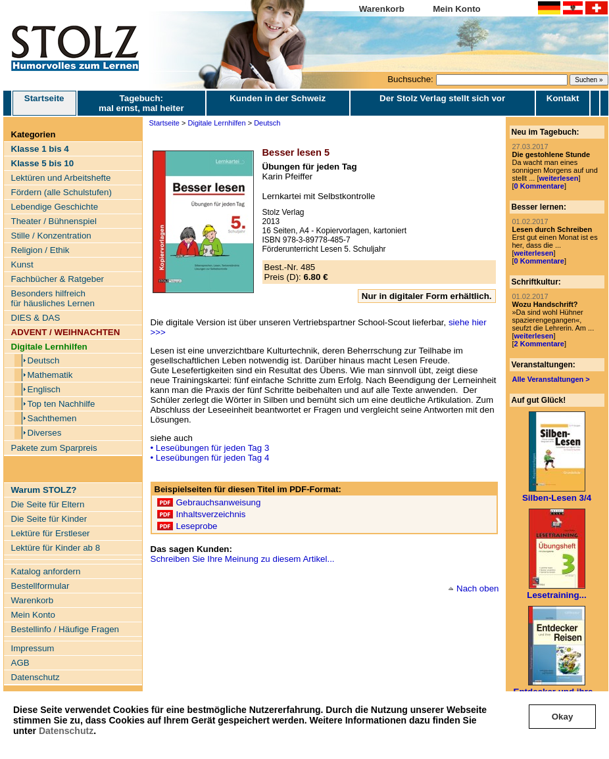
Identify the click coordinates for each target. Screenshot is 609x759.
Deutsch (44, 360)
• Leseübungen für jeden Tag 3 (210, 448)
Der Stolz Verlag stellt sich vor (442, 98)
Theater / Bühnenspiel (54, 221)
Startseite (44, 103)
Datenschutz (66, 730)
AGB (20, 663)
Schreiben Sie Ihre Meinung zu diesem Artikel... (243, 559)
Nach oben (477, 588)
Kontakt (563, 98)
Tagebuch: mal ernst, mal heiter (141, 103)
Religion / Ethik (40, 250)
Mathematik (50, 375)
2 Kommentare (539, 344)
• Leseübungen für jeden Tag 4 (210, 458)
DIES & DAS (36, 318)
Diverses (45, 433)
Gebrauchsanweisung (218, 502)
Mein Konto (457, 9)
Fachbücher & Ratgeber (58, 279)
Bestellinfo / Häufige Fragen (65, 629)
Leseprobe (197, 526)
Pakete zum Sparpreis (54, 448)
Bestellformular (40, 586)
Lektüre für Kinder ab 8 (56, 548)
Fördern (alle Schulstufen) (61, 192)
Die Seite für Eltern (48, 504)
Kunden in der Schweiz (278, 98)
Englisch (44, 389)
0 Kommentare (539, 186)
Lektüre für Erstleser (50, 533)
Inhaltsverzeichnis (211, 514)
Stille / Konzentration (51, 236)
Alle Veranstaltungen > (551, 379)
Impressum (33, 648)
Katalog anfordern (46, 571)
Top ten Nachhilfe (61, 404)
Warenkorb (381, 9)
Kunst (22, 264)
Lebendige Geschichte (55, 207)
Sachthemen (52, 418)
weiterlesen (558, 178)
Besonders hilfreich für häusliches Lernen (53, 298)
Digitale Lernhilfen (217, 123)
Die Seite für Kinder (49, 519)
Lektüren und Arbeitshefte (61, 178)
